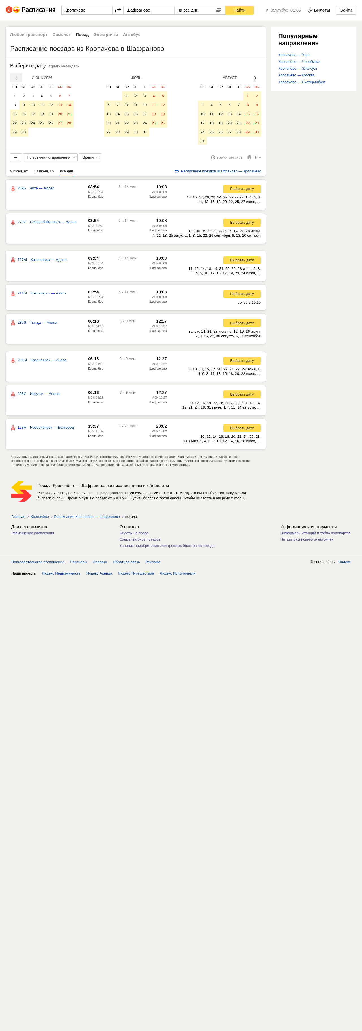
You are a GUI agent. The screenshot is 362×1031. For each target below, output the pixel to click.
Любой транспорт (29, 34)
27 (60, 123)
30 (24, 132)
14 (69, 105)
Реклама (153, 563)
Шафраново (158, 197)
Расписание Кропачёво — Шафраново (87, 518)
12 (51, 105)
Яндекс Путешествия (136, 574)
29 (15, 132)
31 (145, 132)
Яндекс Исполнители (178, 574)
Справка (100, 563)
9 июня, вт (19, 172)
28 (69, 123)
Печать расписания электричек (306, 540)
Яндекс (344, 563)
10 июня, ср (44, 172)
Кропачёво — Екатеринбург (301, 82)
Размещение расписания (32, 534)
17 (33, 114)
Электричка (106, 34)
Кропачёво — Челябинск (299, 61)
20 (60, 114)
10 (33, 105)
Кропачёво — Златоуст (297, 68)
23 (24, 123)
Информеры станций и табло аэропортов (315, 534)
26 (51, 123)
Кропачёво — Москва (296, 75)
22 (15, 123)
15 (15, 114)
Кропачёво (95, 197)
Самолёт (62, 34)
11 (42, 105)
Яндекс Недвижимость (61, 574)
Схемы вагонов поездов (140, 540)
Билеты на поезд (134, 534)
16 (24, 114)
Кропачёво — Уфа (293, 55)
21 (69, 114)
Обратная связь (126, 563)
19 (51, 114)
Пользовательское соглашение (37, 563)
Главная (18, 518)
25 (42, 123)
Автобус (132, 34)
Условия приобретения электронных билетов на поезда (167, 547)
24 (33, 123)
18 (42, 114)
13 (60, 105)
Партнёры (78, 563)
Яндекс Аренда (99, 574)
